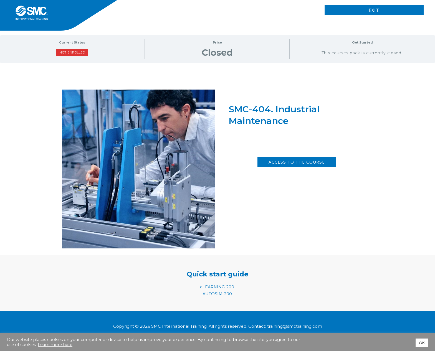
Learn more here (55, 344)
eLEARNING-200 (217, 286)
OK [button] (422, 342)
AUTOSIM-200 (217, 293)
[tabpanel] (217, 143)
